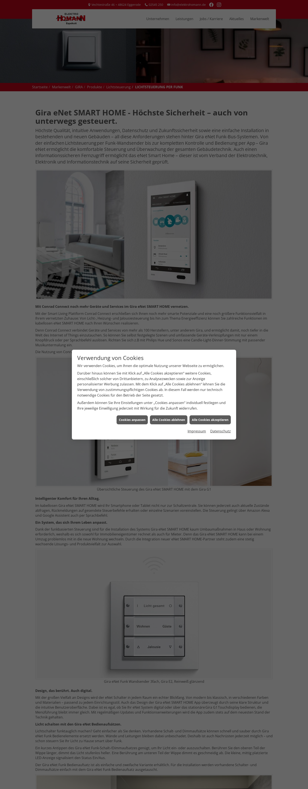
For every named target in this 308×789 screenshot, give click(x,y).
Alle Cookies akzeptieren (210, 415)
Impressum (197, 425)
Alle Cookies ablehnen (168, 415)
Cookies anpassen (132, 415)
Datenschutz (220, 425)
